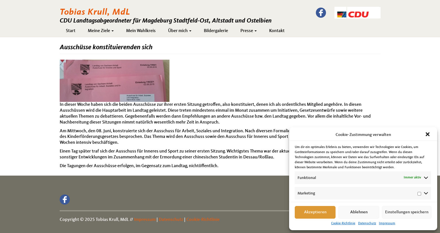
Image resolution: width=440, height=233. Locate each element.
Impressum (387, 223)
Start (70, 31)
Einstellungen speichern (406, 212)
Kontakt (277, 31)
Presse (248, 31)
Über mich (179, 31)
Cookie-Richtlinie (343, 223)
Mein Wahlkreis (141, 31)
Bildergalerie (216, 31)
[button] (428, 134)
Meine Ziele (101, 31)
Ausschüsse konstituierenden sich (106, 47)
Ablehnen (359, 212)
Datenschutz (367, 223)
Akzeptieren (315, 212)
